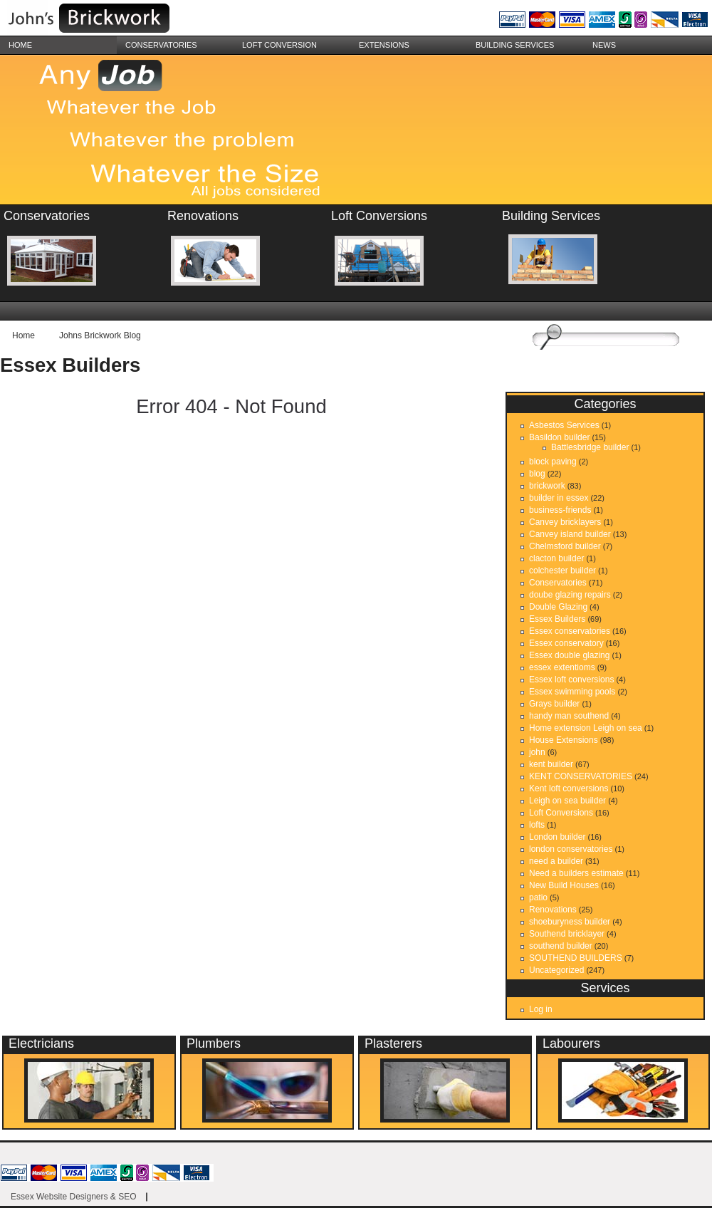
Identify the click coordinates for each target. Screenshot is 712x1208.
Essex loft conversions (571, 679)
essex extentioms (562, 667)
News (604, 45)
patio (538, 897)
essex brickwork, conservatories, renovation (107, 19)
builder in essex (558, 498)
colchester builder (562, 571)
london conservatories (570, 849)
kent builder (551, 764)
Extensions (384, 45)
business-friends (560, 510)
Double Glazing (558, 607)
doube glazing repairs (570, 595)
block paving (553, 462)
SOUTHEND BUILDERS (575, 958)
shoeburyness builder (569, 922)
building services (515, 45)
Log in (541, 1009)
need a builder (556, 861)
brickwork (547, 486)
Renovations (553, 910)
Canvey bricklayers (565, 522)
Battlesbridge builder (590, 447)
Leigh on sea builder (567, 801)
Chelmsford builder (565, 546)
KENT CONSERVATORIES (580, 776)
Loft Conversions (561, 813)
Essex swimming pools (572, 692)
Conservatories (161, 45)
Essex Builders (70, 365)
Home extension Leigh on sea (585, 728)
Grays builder (554, 704)
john (537, 752)
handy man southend (569, 716)
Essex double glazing (569, 655)
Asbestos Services (564, 425)
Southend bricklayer (566, 934)
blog (537, 474)
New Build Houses (564, 885)
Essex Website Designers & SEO (74, 1197)
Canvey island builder (570, 534)
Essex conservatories (569, 631)
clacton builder (556, 558)
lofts (537, 825)
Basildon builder (559, 437)
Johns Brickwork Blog (100, 335)
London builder (557, 837)
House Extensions (563, 740)
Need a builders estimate (576, 873)
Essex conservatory (566, 643)
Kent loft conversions (568, 788)
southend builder (560, 946)
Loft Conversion (279, 45)
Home (20, 45)
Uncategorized (556, 970)
